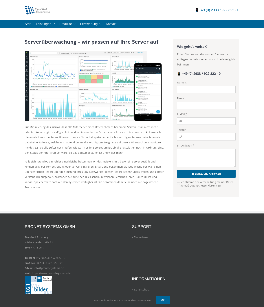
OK (163, 300)
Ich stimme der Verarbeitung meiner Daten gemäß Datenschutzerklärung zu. (207, 183)
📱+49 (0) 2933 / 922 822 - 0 (217, 10)
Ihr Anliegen (185, 145)
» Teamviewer (140, 237)
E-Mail (182, 114)
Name (182, 82)
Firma (180, 98)
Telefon (181, 129)
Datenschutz (142, 289)
